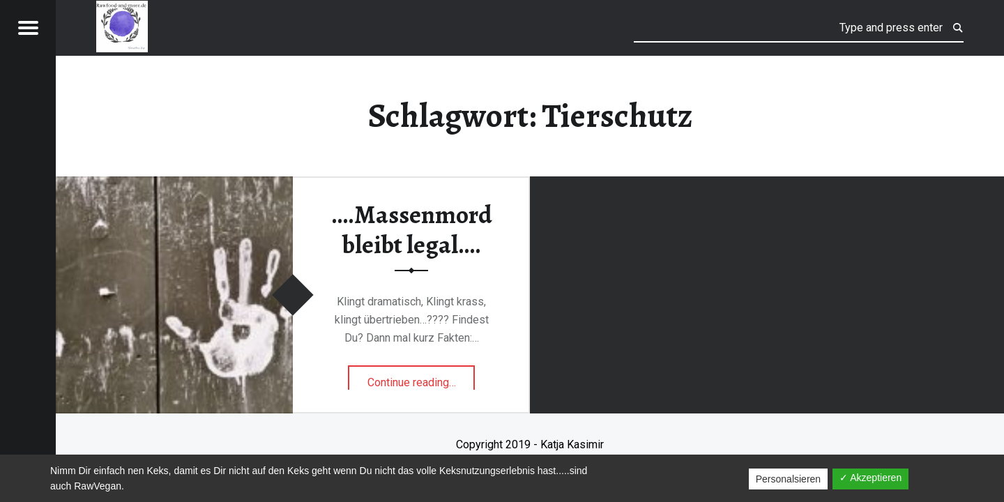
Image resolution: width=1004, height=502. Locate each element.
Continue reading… (421, 378)
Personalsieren (788, 479)
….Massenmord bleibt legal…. (411, 229)
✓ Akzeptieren (870, 477)
